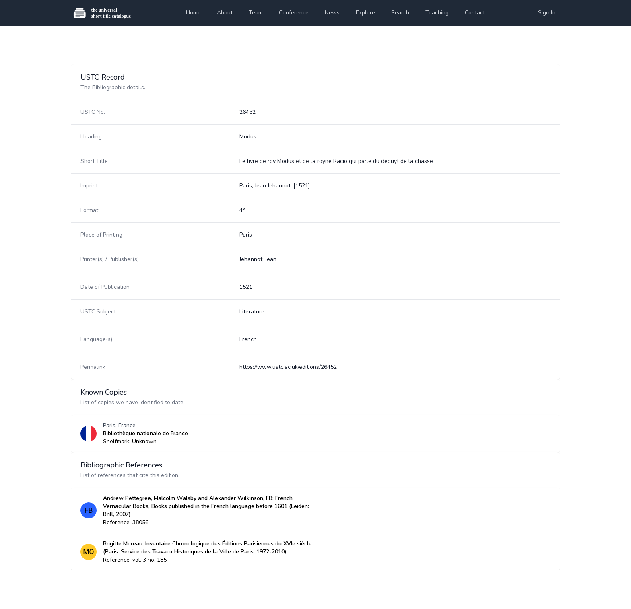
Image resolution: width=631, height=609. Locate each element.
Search (400, 12)
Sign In (546, 12)
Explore (365, 12)
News (332, 12)
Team (256, 12)
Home (193, 12)
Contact (475, 12)
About (225, 12)
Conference (294, 12)
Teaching (437, 12)
